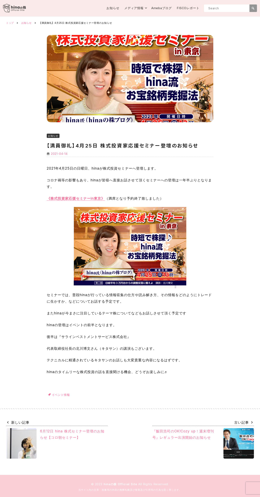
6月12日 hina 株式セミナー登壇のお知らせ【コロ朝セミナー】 (55, 443)
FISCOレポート (188, 8)
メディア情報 (134, 8)
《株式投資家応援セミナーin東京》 (76, 198)
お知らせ (112, 8)
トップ (10, 22)
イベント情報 (61, 394)
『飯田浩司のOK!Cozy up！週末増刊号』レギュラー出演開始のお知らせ (203, 443)
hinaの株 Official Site (121, 484)
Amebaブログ (161, 8)
